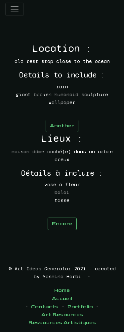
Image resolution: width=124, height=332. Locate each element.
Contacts (45, 307)
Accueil (62, 298)
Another (62, 126)
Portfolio (80, 307)
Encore (62, 224)
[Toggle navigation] (14, 9)
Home (62, 290)
